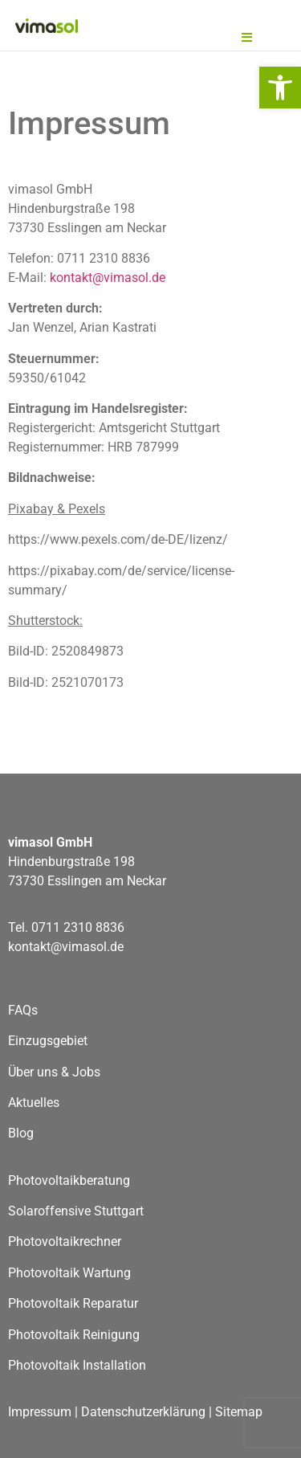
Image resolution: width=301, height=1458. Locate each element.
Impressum (39, 1411)
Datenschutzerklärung (143, 1411)
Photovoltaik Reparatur (73, 1303)
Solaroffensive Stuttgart (76, 1211)
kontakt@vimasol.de (107, 277)
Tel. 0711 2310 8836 (66, 927)
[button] (280, 87)
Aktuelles (33, 1102)
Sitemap (238, 1411)
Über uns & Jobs (54, 1072)
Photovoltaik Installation (77, 1365)
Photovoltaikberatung (70, 1180)
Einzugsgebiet (47, 1040)
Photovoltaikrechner (64, 1241)
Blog (21, 1133)
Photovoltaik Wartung (69, 1272)
